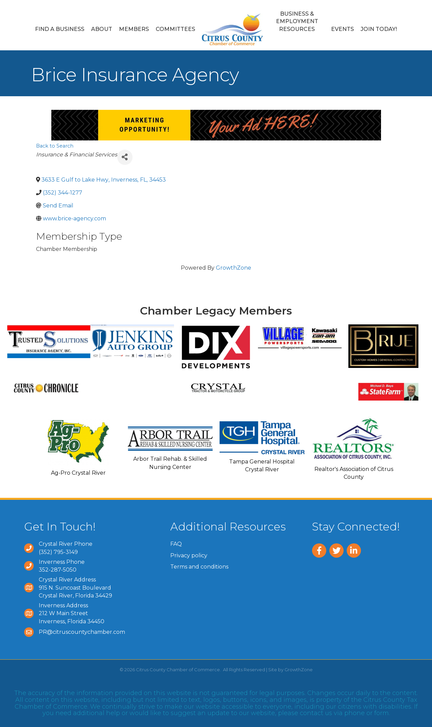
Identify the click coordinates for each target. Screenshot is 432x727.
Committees (175, 29)
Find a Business (59, 29)
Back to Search (54, 146)
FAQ (176, 544)
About (101, 29)
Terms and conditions (199, 566)
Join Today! (379, 29)
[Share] (125, 157)
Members (134, 29)
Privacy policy (188, 555)
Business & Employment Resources (297, 21)
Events (342, 29)
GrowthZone (233, 268)
